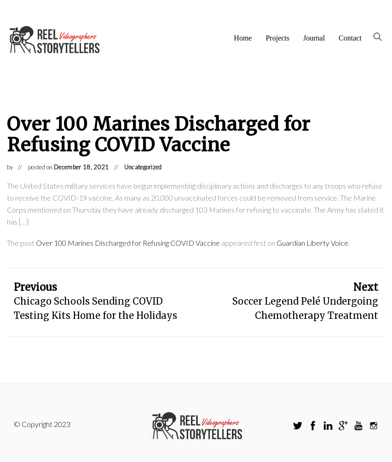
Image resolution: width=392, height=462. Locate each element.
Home (243, 38)
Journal (314, 38)
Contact (350, 38)
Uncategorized (143, 167)
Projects (278, 38)
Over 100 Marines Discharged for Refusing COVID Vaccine (128, 242)
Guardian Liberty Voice (312, 242)
